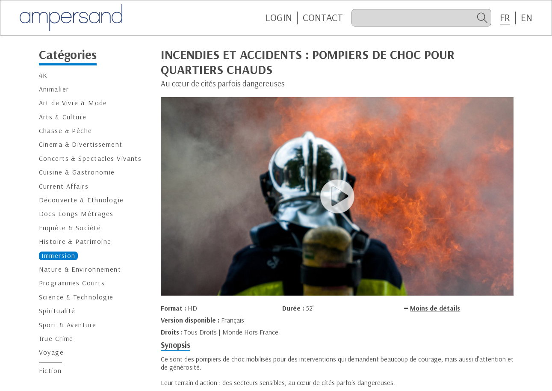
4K (43, 75)
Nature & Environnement (80, 269)
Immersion (58, 256)
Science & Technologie (76, 297)
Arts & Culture (63, 117)
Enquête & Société (70, 228)
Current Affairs (64, 186)
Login (279, 18)
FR (505, 18)
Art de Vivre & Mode (73, 103)
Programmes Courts (72, 283)
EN (526, 18)
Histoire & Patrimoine (75, 241)
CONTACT (323, 18)
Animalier (54, 89)
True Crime (56, 339)
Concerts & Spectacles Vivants (90, 158)
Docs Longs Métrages (76, 214)
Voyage (51, 352)
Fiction (50, 371)
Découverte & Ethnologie (81, 200)
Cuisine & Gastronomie (77, 172)
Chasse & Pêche (65, 131)
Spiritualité (57, 311)
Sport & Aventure (68, 325)
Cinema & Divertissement (81, 144)
